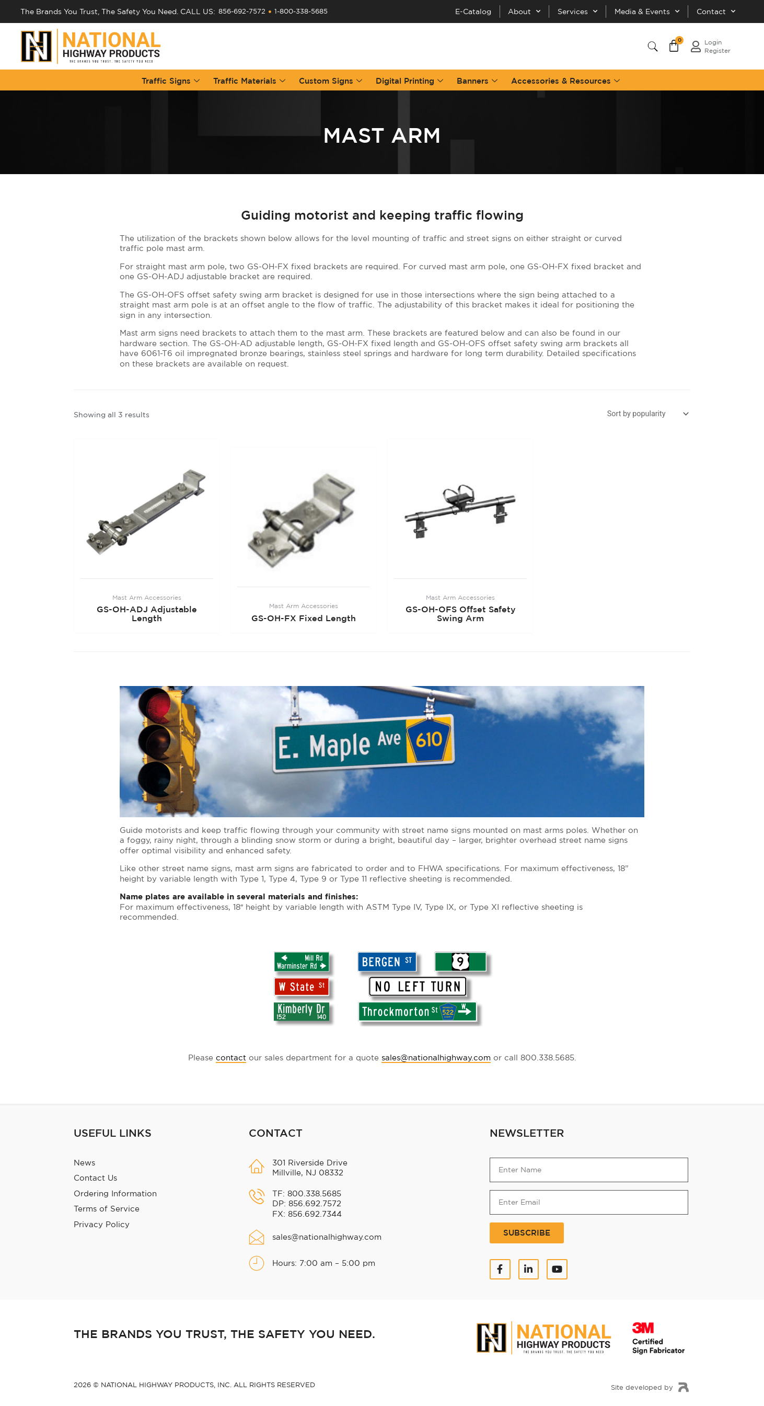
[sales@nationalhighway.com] (256, 1235)
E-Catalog (452, 10)
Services (566, 10)
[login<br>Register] (695, 44)
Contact (713, 10)
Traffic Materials (249, 78)
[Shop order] (647, 412)
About (507, 10)
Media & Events (640, 10)
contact (231, 1055)
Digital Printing (409, 78)
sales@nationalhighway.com (436, 1055)
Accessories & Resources (565, 78)
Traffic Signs (171, 78)
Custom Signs (330, 78)
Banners (477, 78)
